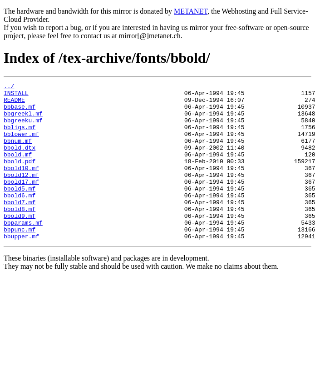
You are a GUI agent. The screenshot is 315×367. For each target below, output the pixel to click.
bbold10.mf (21, 185)
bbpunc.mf (19, 259)
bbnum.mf (18, 153)
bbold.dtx (19, 161)
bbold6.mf (19, 218)
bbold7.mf (19, 226)
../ (9, 87)
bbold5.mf (19, 210)
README (14, 104)
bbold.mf (18, 169)
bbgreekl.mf (23, 120)
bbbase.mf (19, 112)
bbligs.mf (19, 136)
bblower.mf (21, 145)
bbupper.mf (21, 267)
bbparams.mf (23, 251)
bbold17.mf (21, 202)
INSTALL (16, 95)
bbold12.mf (21, 194)
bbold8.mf (19, 235)
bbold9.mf (19, 243)
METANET (190, 11)
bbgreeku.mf (23, 128)
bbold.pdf (19, 177)
